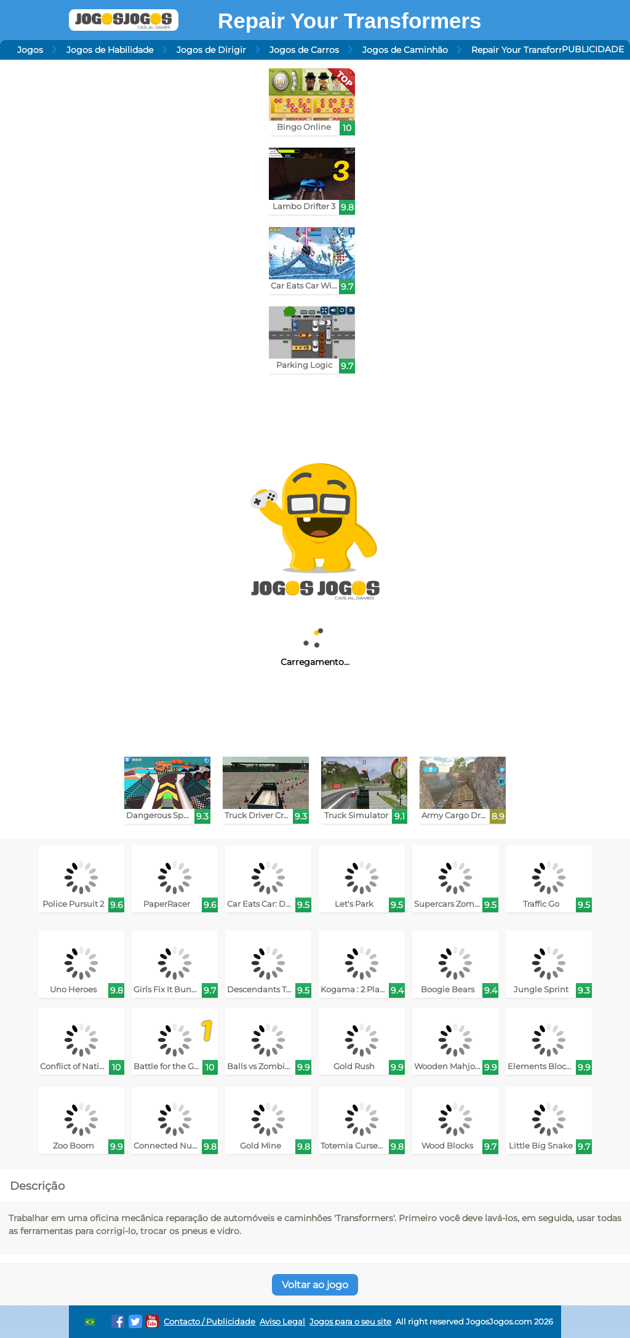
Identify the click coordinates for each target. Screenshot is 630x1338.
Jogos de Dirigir (211, 49)
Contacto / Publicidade (209, 1321)
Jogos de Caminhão (405, 49)
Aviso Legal (282, 1321)
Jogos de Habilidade (109, 49)
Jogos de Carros (304, 49)
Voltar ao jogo (315, 1285)
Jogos (30, 49)
